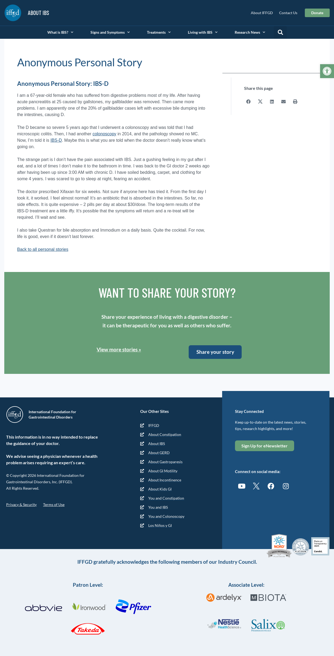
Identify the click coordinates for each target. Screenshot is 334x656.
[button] (280, 32)
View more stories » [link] (119, 349)
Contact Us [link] (288, 12)
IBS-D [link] (56, 140)
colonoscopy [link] (104, 134)
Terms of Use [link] (53, 504)
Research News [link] (250, 32)
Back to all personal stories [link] (42, 249)
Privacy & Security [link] (21, 504)
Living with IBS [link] (203, 32)
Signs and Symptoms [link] (110, 32)
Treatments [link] (159, 32)
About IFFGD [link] (262, 12)
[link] (327, 71)
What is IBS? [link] (60, 32)
